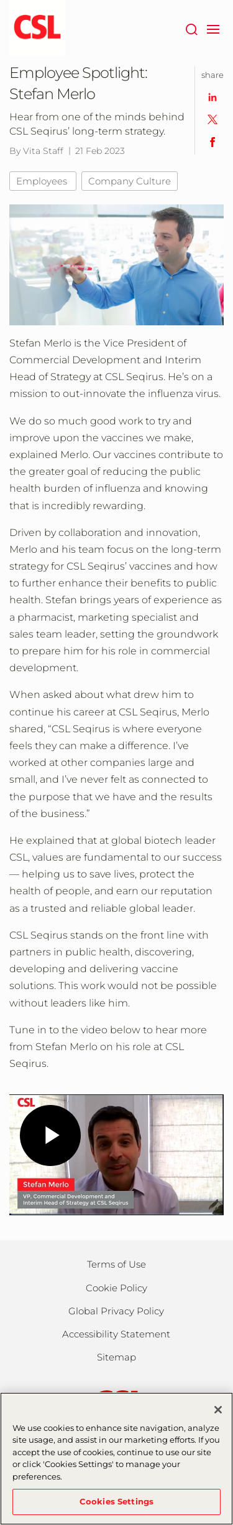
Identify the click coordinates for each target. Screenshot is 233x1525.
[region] (116, 1458)
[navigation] (213, 28)
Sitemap (116, 1357)
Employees (43, 181)
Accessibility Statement (116, 1334)
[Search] (191, 28)
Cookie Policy (116, 1288)
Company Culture (129, 181)
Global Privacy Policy (116, 1311)
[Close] (218, 1409)
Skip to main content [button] (0, 0)
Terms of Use (116, 1264)
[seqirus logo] (37, 28)
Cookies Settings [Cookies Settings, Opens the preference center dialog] (116, 1501)
